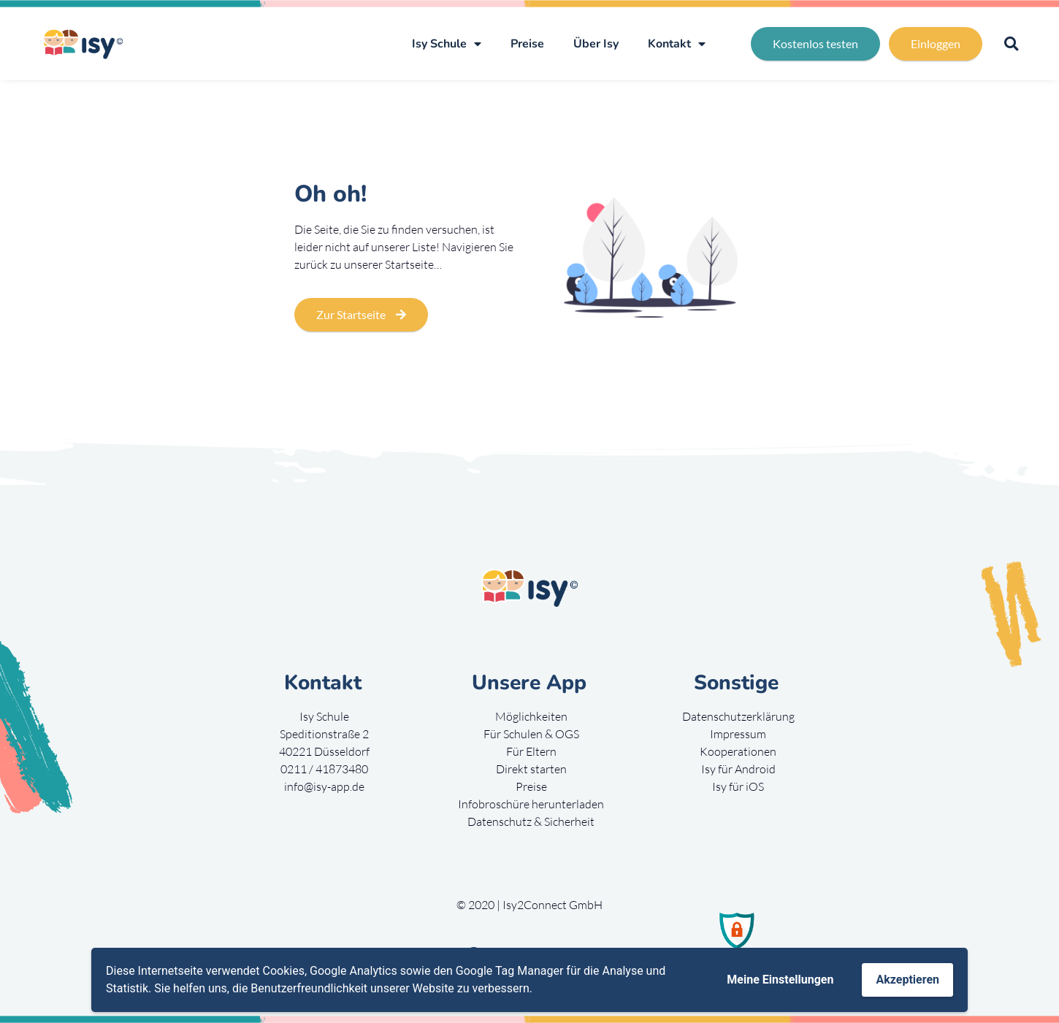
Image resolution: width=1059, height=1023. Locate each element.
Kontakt (677, 44)
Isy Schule (446, 44)
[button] (1011, 44)
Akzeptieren (907, 979)
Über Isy (596, 44)
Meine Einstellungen (780, 979)
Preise (527, 44)
